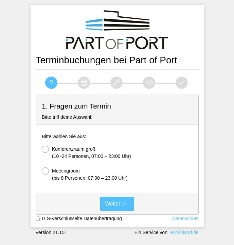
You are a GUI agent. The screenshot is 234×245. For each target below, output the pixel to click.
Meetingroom (85, 174)
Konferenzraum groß (86, 152)
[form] (117, 155)
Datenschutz (185, 218)
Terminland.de (184, 232)
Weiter (113, 204)
